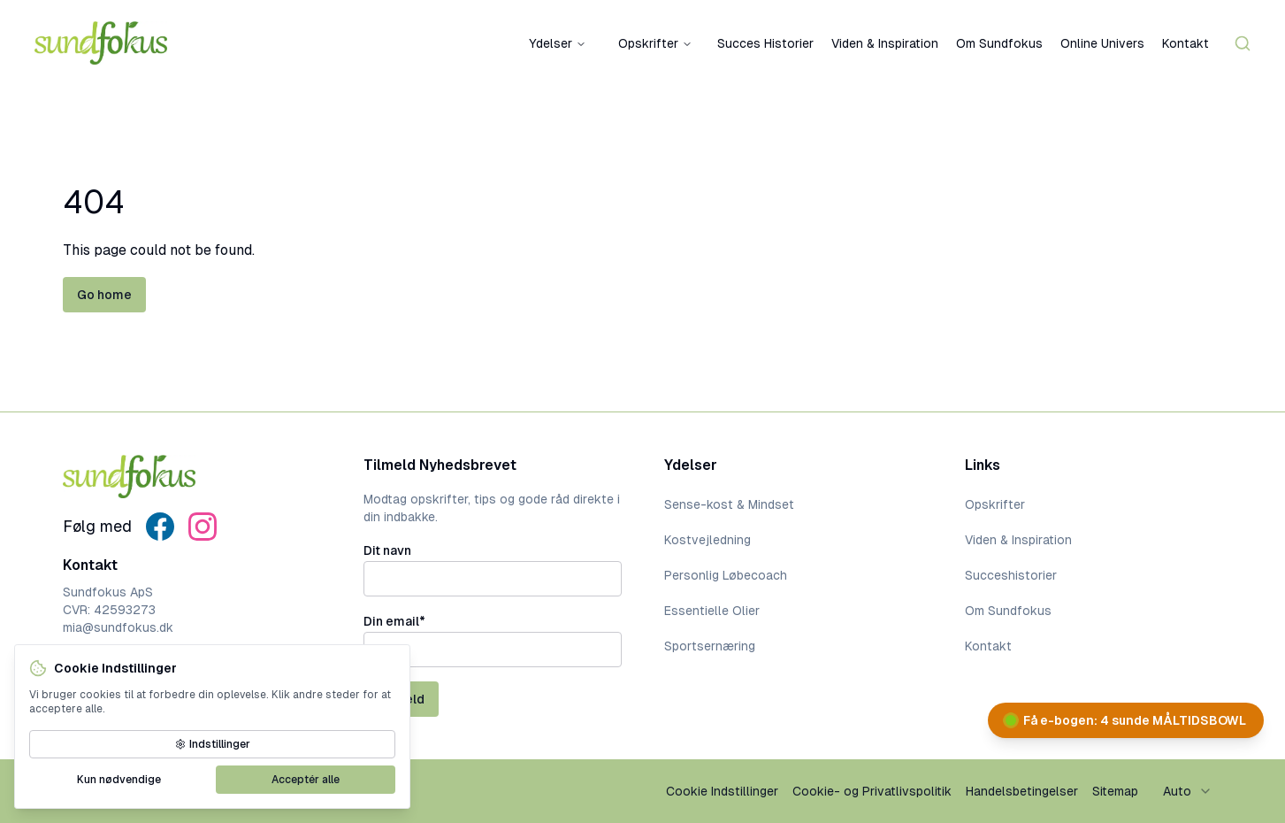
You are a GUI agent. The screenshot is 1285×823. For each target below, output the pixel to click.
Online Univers (1102, 43)
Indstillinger (212, 744)
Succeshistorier (1011, 575)
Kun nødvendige (119, 779)
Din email (394, 621)
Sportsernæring (709, 646)
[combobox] (1187, 791)
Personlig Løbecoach (725, 575)
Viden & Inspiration (884, 43)
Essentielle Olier (712, 611)
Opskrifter (655, 43)
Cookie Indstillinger (722, 791)
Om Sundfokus (999, 43)
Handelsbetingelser (1022, 791)
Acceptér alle (306, 779)
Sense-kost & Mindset (729, 504)
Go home (104, 295)
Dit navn (387, 550)
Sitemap (1115, 791)
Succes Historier (765, 43)
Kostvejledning (707, 540)
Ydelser (557, 43)
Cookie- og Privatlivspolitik (872, 791)
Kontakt (1185, 43)
